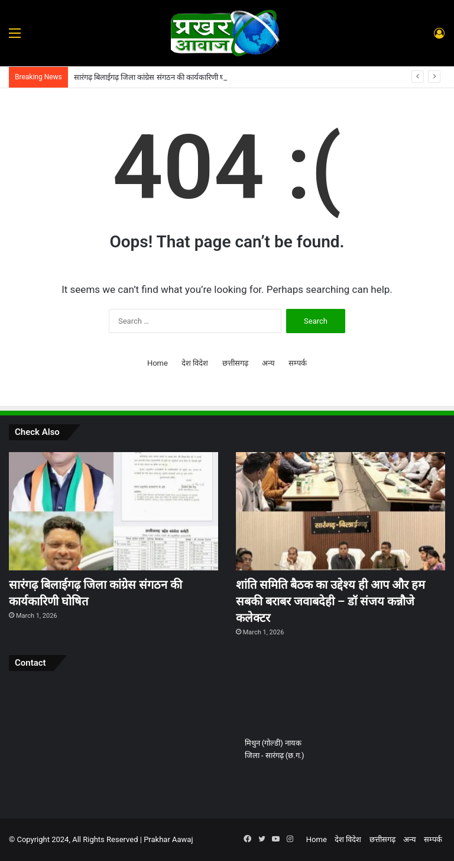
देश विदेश (194, 363)
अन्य (268, 363)
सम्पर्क (297, 363)
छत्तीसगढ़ (235, 363)
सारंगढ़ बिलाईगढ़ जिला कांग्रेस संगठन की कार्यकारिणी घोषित (156, 77)
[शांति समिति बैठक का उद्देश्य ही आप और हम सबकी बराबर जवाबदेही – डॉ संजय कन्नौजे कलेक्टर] (340, 511)
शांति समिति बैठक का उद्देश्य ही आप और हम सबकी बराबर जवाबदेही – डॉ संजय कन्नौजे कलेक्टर (330, 601)
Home (157, 363)
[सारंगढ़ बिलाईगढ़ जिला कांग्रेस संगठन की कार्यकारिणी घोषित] (113, 511)
